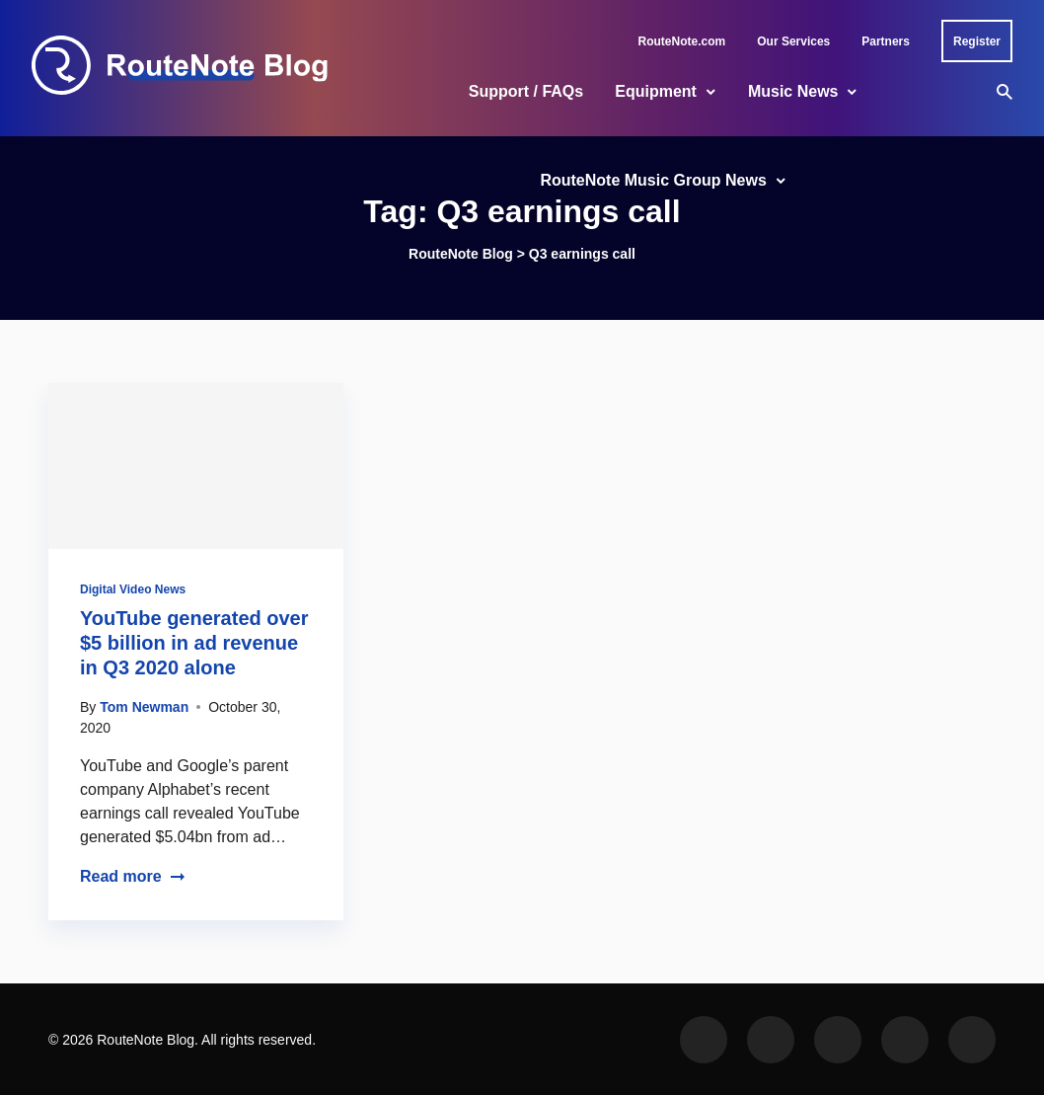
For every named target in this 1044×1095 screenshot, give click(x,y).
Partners (885, 41)
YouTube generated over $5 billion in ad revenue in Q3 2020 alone (194, 642)
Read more (133, 876)
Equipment (656, 91)
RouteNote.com (682, 41)
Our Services (793, 41)
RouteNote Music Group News (653, 180)
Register (977, 41)
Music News (793, 91)
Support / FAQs (526, 91)
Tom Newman (144, 707)
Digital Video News (133, 589)
